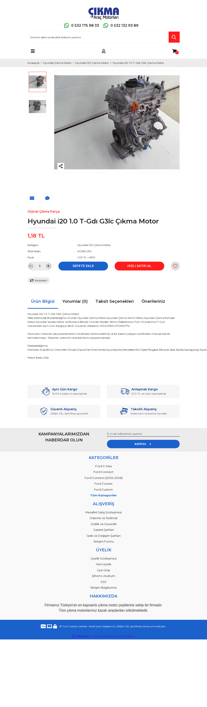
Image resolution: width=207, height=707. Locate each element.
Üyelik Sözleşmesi (103, 558)
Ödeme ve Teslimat (103, 518)
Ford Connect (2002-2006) (104, 478)
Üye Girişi (103, 570)
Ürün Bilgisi (43, 301)
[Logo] (103, 13)
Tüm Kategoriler (103, 495)
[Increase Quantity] (48, 266)
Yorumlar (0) (75, 301)
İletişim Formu (103, 541)
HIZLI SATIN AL (139, 266)
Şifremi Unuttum (103, 576)
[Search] (104, 37)
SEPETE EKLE (83, 266)
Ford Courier (103, 483)
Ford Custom (103, 489)
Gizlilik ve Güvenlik (104, 524)
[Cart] (174, 51)
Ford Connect (103, 472)
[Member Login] (103, 51)
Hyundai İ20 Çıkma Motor (94, 245)
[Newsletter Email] (143, 434)
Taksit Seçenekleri (114, 301)
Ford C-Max (103, 466)
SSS (103, 582)
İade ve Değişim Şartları (104, 535)
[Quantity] (39, 266)
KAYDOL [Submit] (143, 444)
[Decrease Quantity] (31, 266)
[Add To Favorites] (175, 266)
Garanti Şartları (103, 529)
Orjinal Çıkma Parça (44, 212)
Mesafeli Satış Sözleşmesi (103, 512)
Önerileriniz (153, 301)
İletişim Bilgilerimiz (103, 587)
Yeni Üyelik (103, 564)
